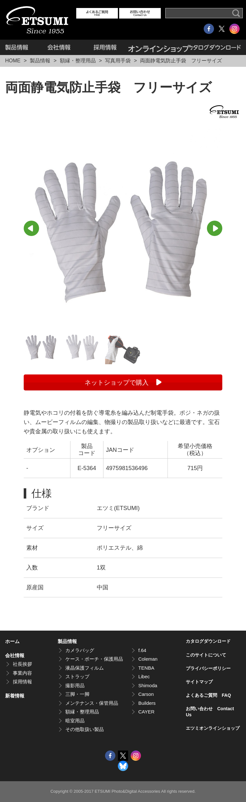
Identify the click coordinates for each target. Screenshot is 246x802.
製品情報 (20, 47)
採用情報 (105, 47)
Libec (144, 676)
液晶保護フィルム (84, 668)
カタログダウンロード (215, 47)
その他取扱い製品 (84, 729)
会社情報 (59, 47)
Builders (147, 703)
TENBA (146, 668)
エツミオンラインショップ (159, 47)
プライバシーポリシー (208, 668)
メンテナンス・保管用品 (91, 703)
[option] (123, 227)
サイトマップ (199, 681)
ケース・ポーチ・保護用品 (94, 659)
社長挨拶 (22, 664)
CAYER (146, 711)
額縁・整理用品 (78, 60)
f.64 (142, 650)
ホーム (12, 641)
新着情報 (14, 695)
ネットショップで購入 (117, 382)
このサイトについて (206, 654)
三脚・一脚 (77, 694)
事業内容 (22, 673)
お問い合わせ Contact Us (210, 711)
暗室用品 (75, 720)
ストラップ (77, 676)
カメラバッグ (79, 650)
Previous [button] (31, 228)
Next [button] (214, 228)
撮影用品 (75, 685)
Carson (146, 694)
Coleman (148, 659)
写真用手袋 (118, 60)
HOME (12, 60)
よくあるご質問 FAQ (208, 695)
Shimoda (147, 685)
